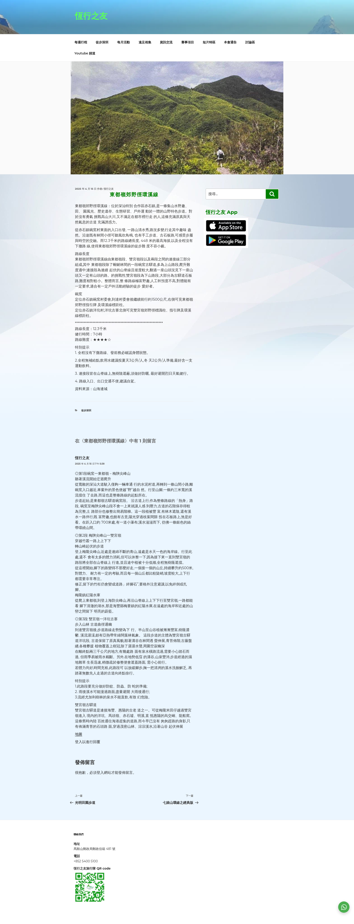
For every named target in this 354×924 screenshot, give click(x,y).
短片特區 (209, 42)
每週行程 (81, 42)
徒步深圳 (102, 42)
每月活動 (123, 42)
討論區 (250, 42)
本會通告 (230, 42)
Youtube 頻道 (85, 53)
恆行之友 (91, 16)
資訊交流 (166, 42)
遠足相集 (145, 42)
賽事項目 (187, 42)
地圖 (78, 734)
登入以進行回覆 (87, 742)
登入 (100, 772)
